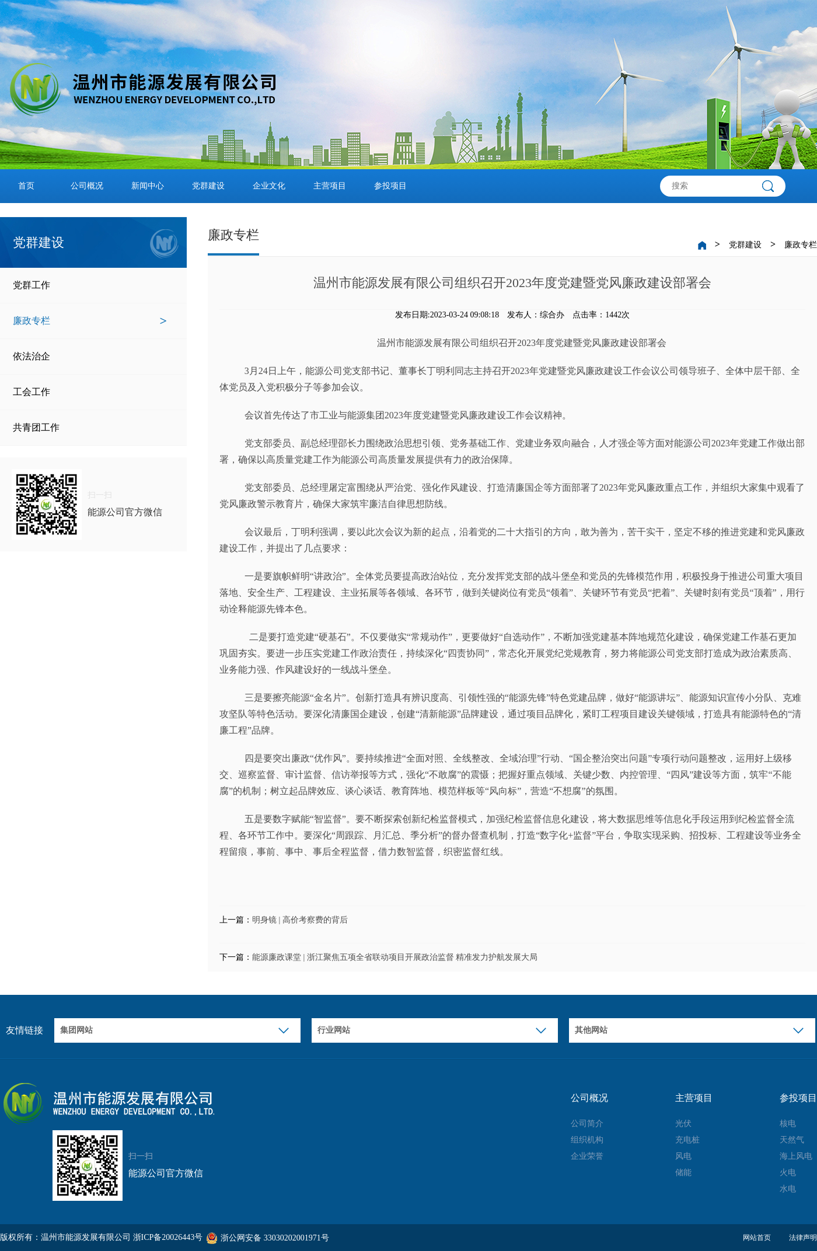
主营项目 (329, 185)
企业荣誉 (587, 1156)
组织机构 (587, 1139)
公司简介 (587, 1123)
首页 (26, 185)
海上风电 (796, 1156)
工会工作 (90, 392)
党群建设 (208, 185)
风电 (683, 1156)
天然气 (792, 1139)
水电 (788, 1188)
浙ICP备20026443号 (168, 1237)
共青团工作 (90, 427)
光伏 (683, 1123)
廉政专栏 (90, 321)
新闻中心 (147, 185)
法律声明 (803, 1237)
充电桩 (687, 1139)
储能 (683, 1172)
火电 (788, 1172)
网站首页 (757, 1237)
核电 (788, 1123)
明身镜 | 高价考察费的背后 (300, 919)
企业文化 (269, 185)
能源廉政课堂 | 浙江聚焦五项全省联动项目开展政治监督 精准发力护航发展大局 (394, 957)
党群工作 (90, 285)
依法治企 (90, 356)
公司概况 (87, 185)
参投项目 (390, 185)
